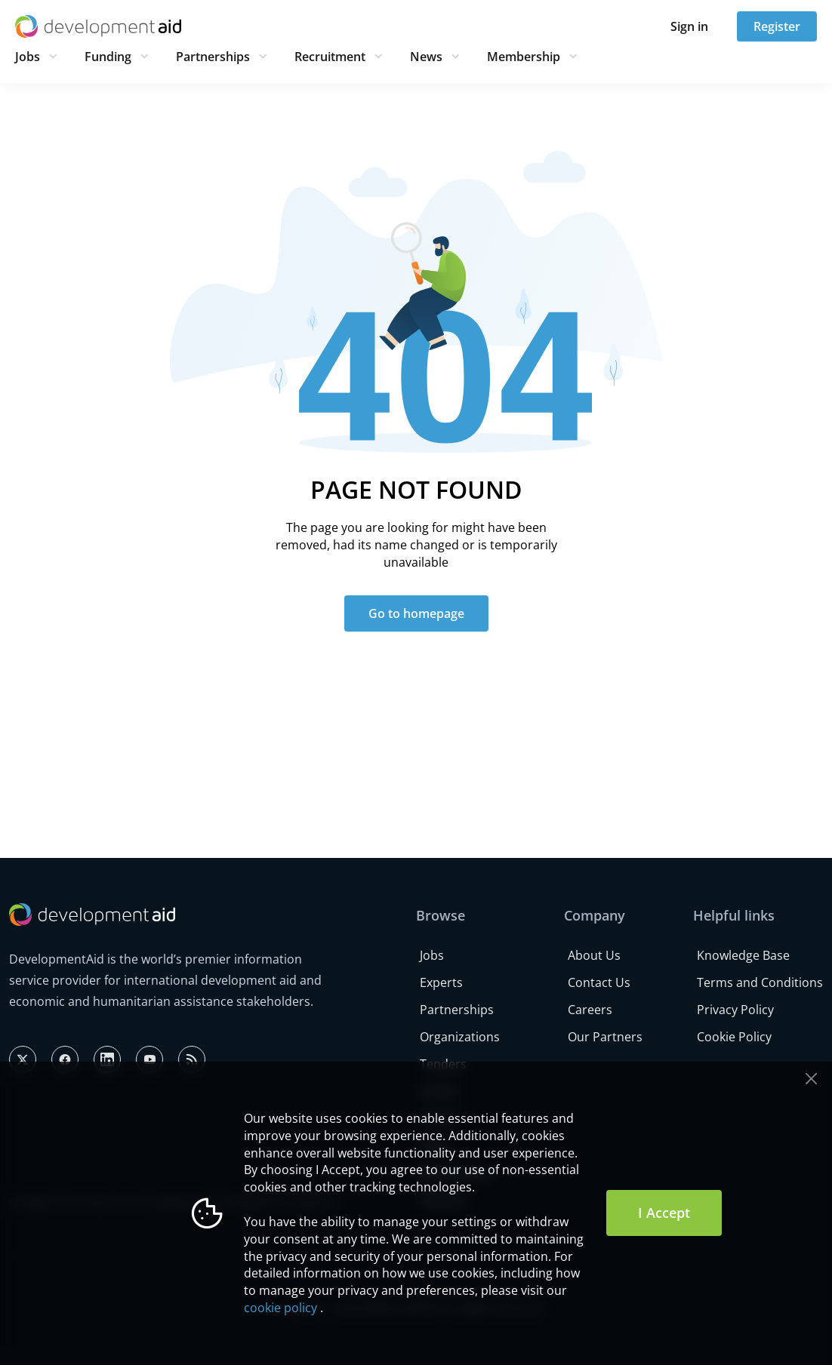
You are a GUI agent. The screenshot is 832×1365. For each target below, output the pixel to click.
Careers (590, 1009)
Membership (523, 56)
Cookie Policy (734, 1036)
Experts (441, 982)
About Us (594, 955)
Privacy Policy (735, 1009)
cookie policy (280, 1307)
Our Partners (605, 1036)
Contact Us (599, 982)
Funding (108, 56)
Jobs (27, 56)
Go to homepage (416, 613)
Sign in (689, 26)
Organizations (460, 1036)
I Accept (664, 1213)
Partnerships (213, 56)
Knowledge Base (743, 955)
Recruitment (329, 56)
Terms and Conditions (760, 982)
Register (776, 26)
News (426, 56)
